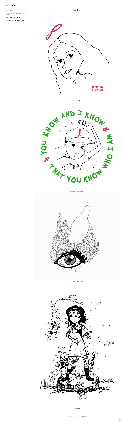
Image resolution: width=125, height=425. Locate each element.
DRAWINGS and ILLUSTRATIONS (14, 20)
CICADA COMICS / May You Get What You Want (15, 14)
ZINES (7, 23)
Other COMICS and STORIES (13, 17)
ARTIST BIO (8, 10)
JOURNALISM (9, 26)
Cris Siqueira (10, 5)
